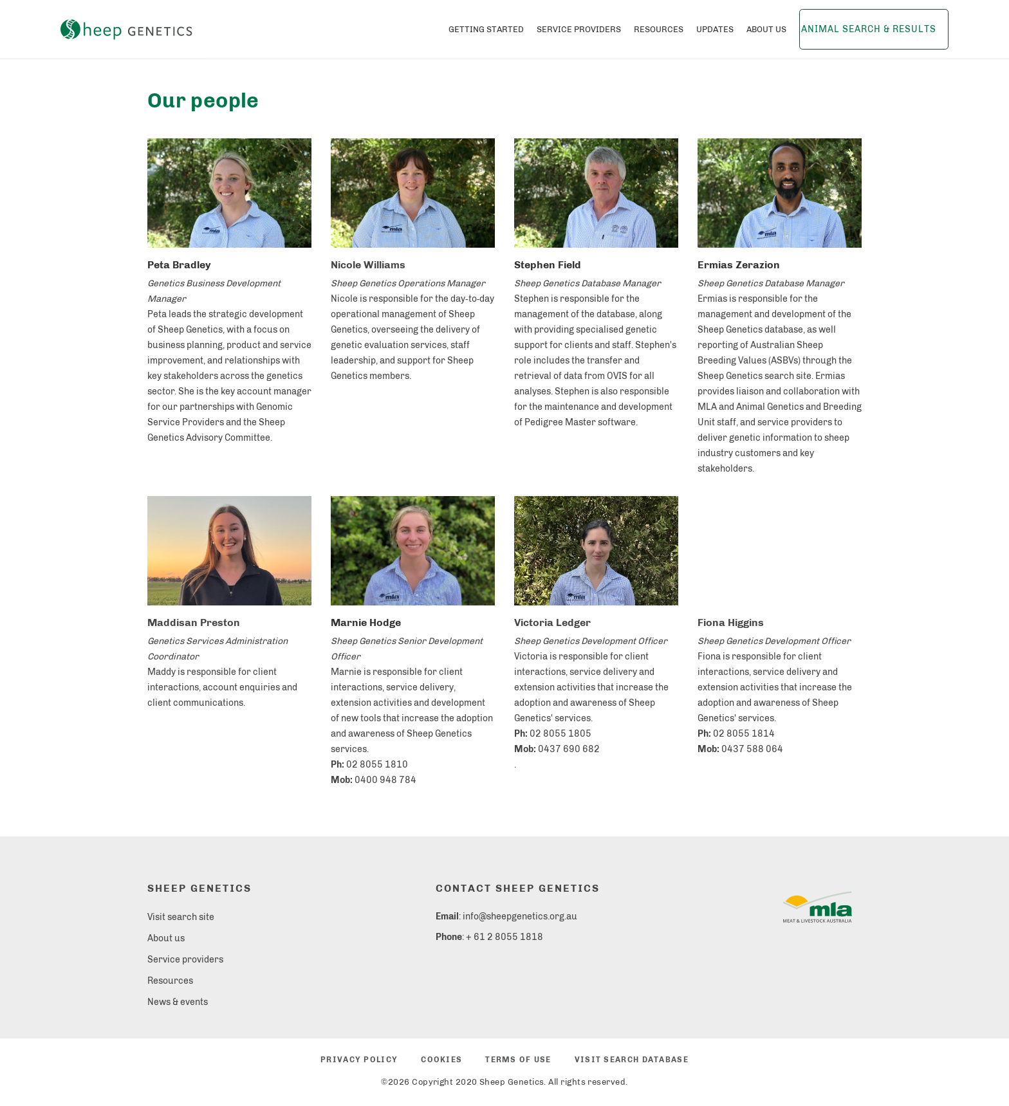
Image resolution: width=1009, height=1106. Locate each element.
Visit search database (632, 1059)
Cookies (441, 1059)
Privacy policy (359, 1059)
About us (166, 938)
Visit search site (180, 917)
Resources (170, 980)
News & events (177, 1002)
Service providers (185, 959)
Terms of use (518, 1059)
